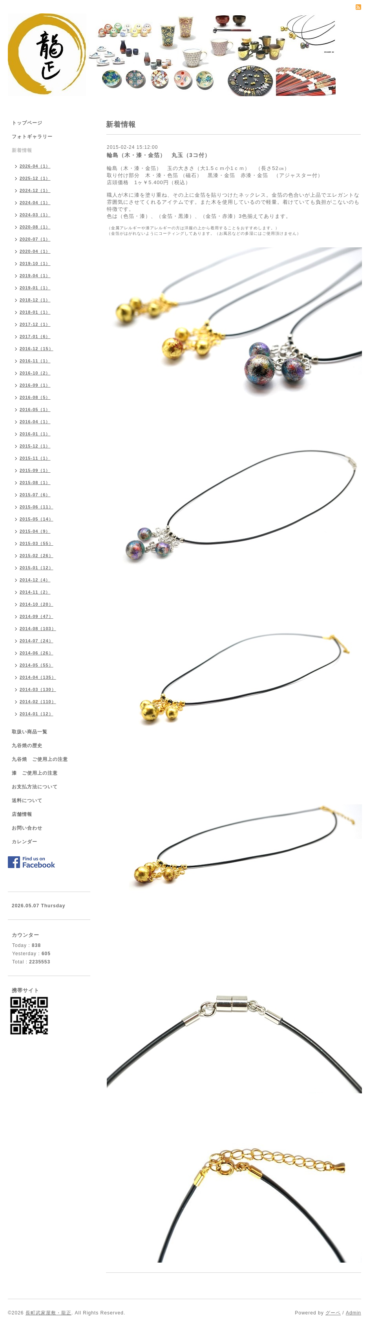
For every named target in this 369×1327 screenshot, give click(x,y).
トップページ (27, 123)
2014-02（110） (38, 701)
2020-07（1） (35, 239)
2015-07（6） (35, 494)
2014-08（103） (38, 628)
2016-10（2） (35, 373)
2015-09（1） (35, 470)
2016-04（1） (35, 421)
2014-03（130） (38, 689)
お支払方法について (35, 787)
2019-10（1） (35, 263)
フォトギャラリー (32, 136)
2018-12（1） (35, 300)
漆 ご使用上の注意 (35, 773)
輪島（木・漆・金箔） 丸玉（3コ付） (158, 155)
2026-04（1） (35, 166)
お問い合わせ (27, 828)
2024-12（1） (35, 190)
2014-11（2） (35, 592)
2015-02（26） (36, 555)
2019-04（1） (35, 275)
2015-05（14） (36, 519)
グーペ (333, 1313)
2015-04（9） (35, 531)
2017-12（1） (35, 324)
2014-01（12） (36, 713)
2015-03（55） (36, 543)
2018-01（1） (35, 312)
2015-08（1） (35, 482)
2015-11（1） (35, 458)
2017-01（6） (35, 336)
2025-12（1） (35, 178)
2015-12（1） (35, 446)
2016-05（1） (35, 409)
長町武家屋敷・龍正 (48, 1313)
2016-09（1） (35, 385)
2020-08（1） (35, 227)
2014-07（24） (36, 640)
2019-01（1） (35, 287)
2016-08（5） (35, 397)
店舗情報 (22, 814)
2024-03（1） (35, 214)
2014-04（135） (38, 677)
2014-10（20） (36, 604)
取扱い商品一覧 (29, 732)
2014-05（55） (36, 665)
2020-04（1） (35, 251)
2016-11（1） (35, 360)
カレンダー (24, 841)
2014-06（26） (36, 653)
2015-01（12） (36, 567)
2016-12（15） (36, 348)
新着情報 (22, 150)
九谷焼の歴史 (27, 745)
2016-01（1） (35, 433)
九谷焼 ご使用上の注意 (40, 759)
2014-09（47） (36, 616)
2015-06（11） (36, 506)
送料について (27, 800)
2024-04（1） (35, 202)
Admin (353, 1313)
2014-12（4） (35, 580)
